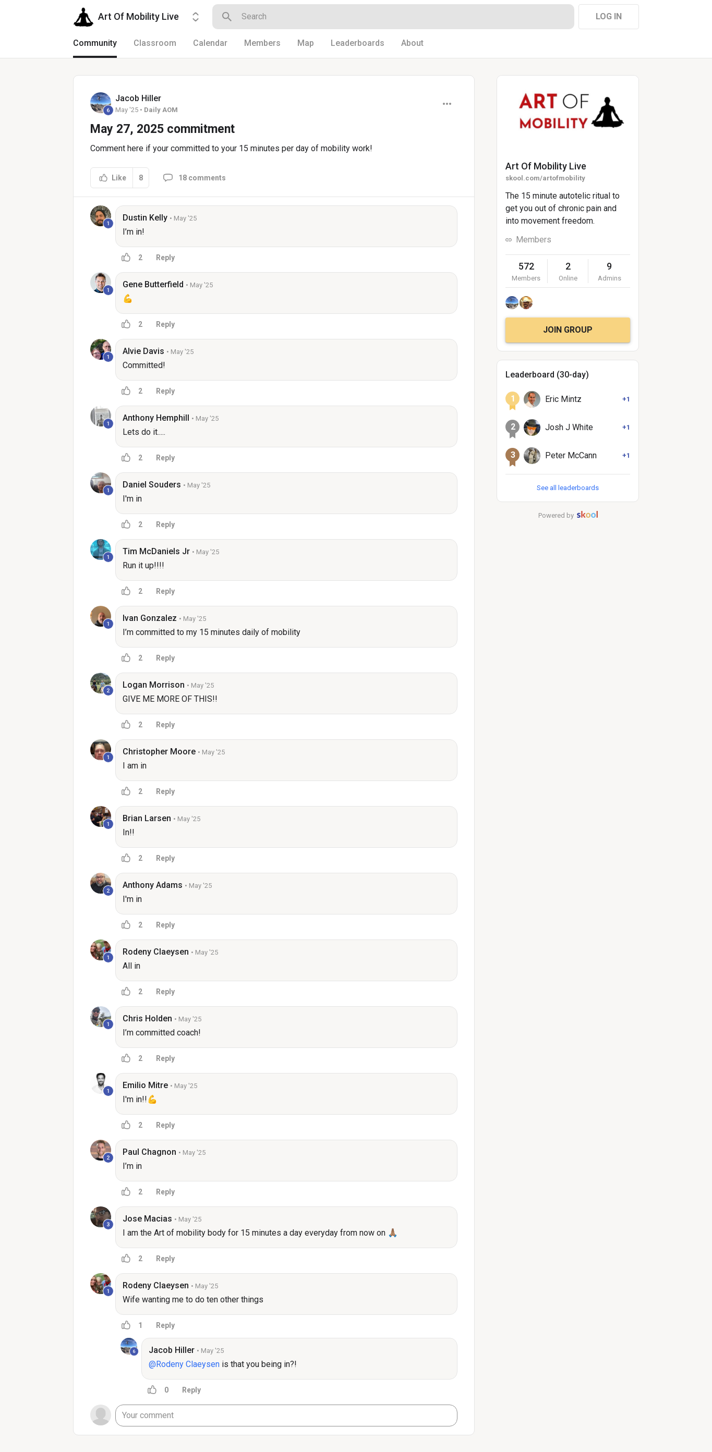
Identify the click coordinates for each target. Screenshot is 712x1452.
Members (533, 240)
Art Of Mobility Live (545, 166)
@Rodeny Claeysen (184, 1364)
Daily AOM (161, 110)
